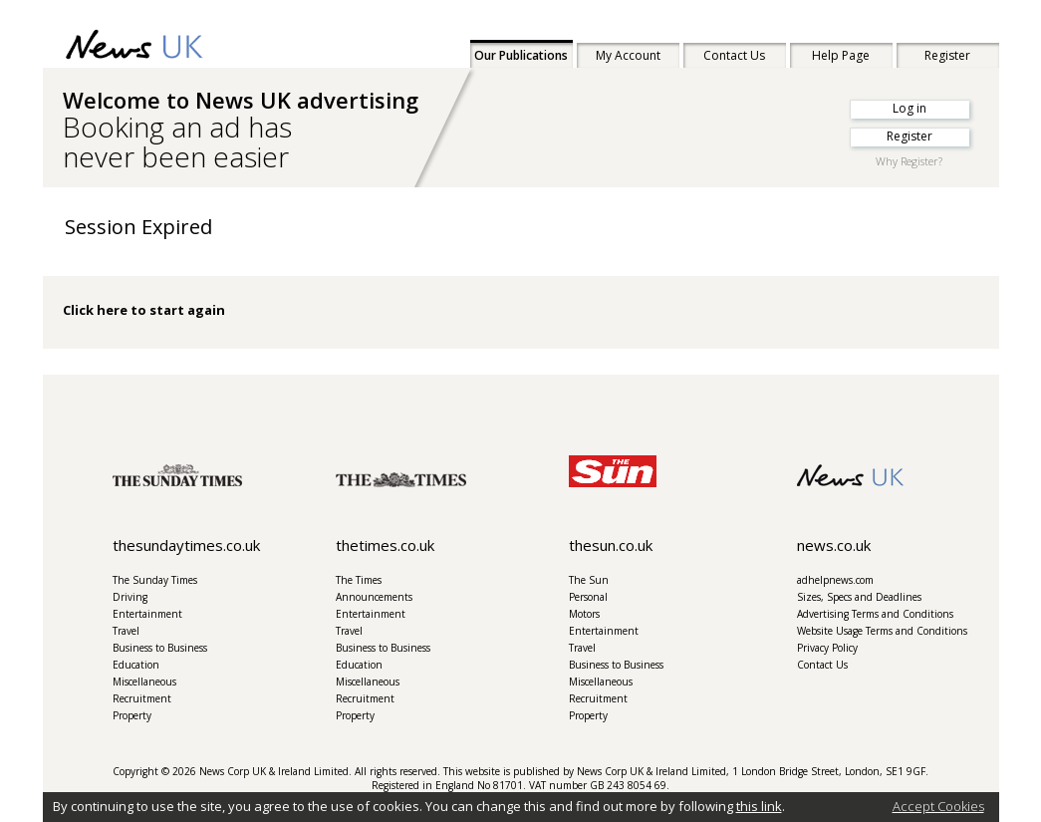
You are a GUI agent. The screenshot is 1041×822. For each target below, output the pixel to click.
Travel (126, 631)
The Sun (589, 580)
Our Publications (521, 55)
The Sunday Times (155, 580)
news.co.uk (834, 545)
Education (136, 665)
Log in (909, 108)
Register (947, 55)
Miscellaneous (144, 681)
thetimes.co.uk (385, 545)
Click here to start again (144, 310)
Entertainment (147, 614)
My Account (628, 55)
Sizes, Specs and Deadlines (859, 597)
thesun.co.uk (610, 545)
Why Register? (909, 160)
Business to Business (160, 648)
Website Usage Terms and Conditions (882, 631)
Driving (130, 597)
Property (132, 715)
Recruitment (142, 698)
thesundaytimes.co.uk (186, 545)
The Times (359, 580)
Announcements (374, 597)
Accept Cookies (938, 806)
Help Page (841, 55)
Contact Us (734, 55)
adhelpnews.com (835, 580)
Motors (584, 614)
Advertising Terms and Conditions (875, 614)
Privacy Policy (827, 648)
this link (759, 806)
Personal (588, 597)
